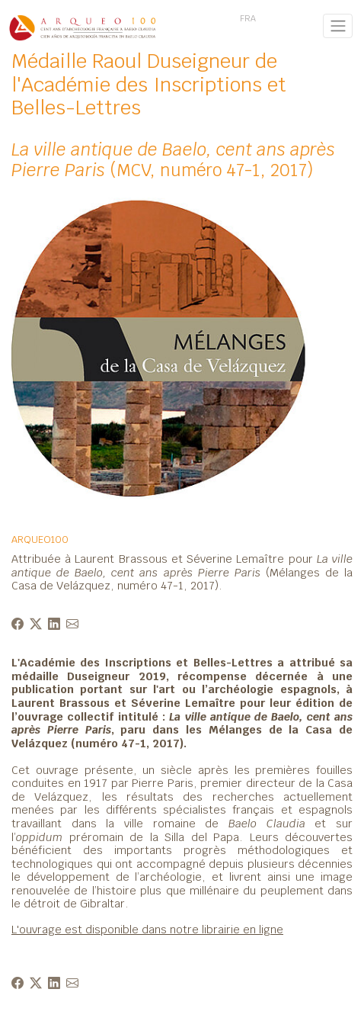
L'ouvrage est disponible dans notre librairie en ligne (147, 929)
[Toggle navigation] (338, 26)
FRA (248, 18)
